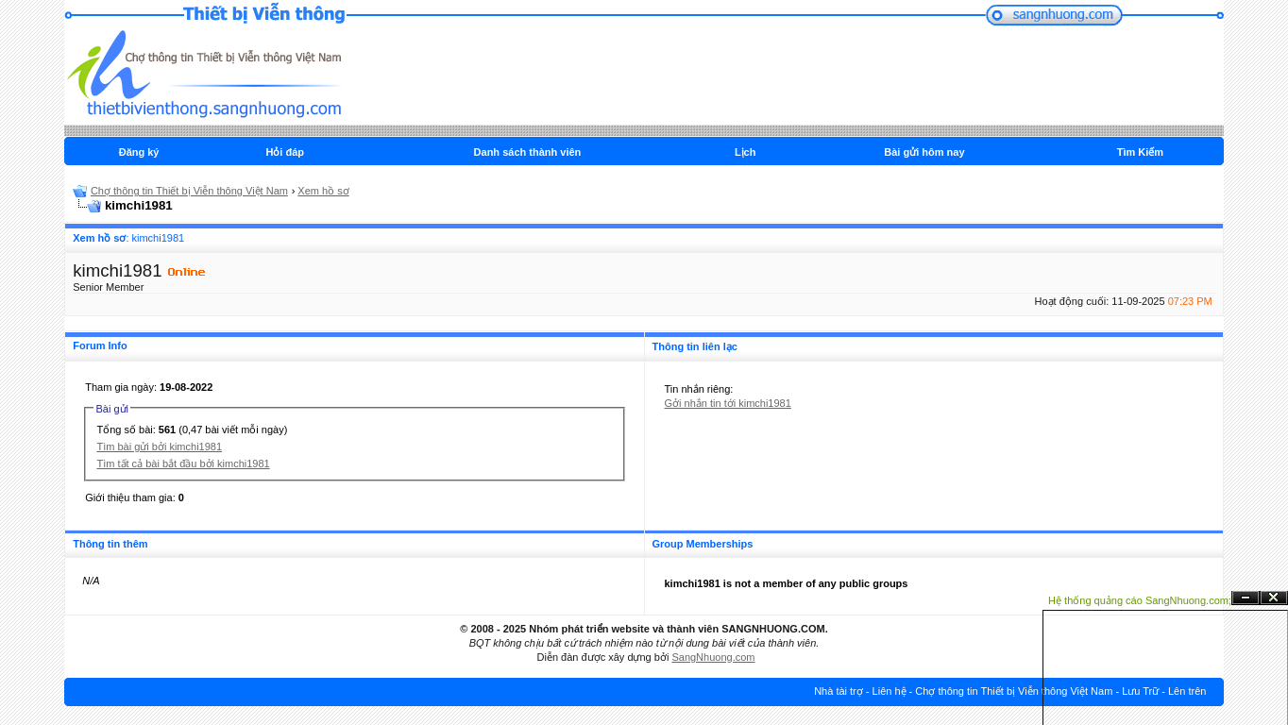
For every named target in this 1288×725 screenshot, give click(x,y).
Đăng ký (139, 152)
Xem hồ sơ (322, 190)
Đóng (1274, 598)
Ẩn (1245, 598)
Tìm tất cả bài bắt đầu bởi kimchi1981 (182, 463)
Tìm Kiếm (1140, 152)
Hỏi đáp (284, 152)
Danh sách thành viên (528, 152)
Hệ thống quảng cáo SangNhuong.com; (1139, 600)
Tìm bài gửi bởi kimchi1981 (159, 446)
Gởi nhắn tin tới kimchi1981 (728, 403)
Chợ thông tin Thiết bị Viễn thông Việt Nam (189, 190)
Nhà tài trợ (838, 691)
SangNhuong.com (712, 657)
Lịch (745, 152)
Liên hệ (890, 691)
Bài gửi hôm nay (924, 152)
